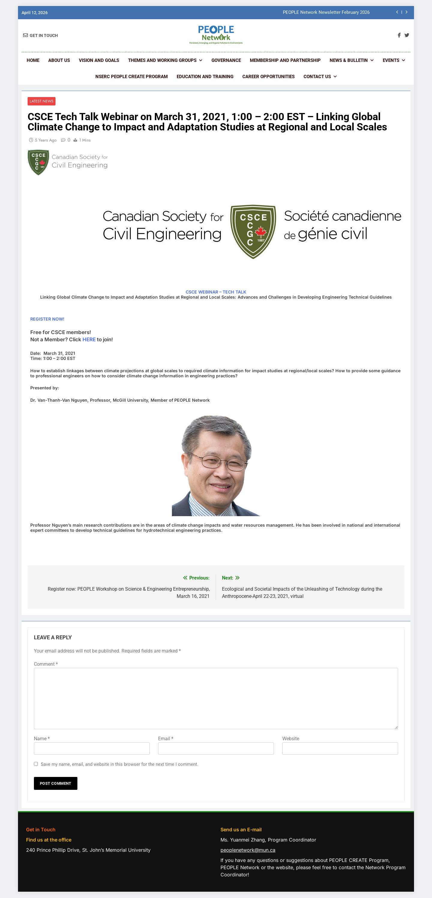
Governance (226, 60)
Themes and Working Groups (162, 60)
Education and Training (205, 76)
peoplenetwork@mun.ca (247, 850)
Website (290, 739)
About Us (59, 60)
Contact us (317, 76)
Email (165, 739)
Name (42, 739)
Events (391, 60)
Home (33, 60)
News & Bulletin (349, 60)
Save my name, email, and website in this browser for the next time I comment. (119, 764)
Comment (46, 664)
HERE (89, 339)
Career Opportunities (268, 76)
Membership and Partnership (285, 60)
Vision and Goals (99, 60)
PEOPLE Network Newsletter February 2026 (326, 12)
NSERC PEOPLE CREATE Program (131, 76)
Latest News (41, 101)
